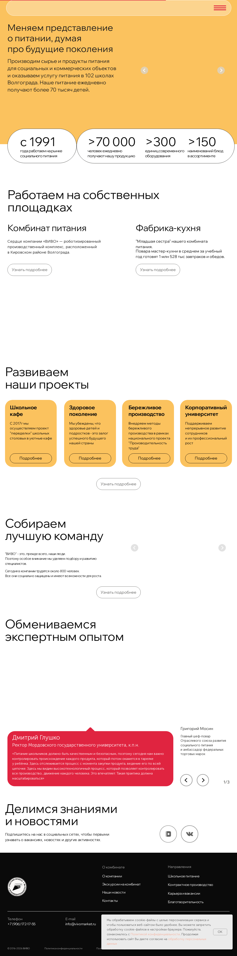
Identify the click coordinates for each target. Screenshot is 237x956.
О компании (112, 876)
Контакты (110, 900)
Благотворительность (185, 902)
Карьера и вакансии (184, 893)
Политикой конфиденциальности (155, 934)
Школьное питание (183, 876)
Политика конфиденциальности (63, 948)
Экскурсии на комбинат (121, 884)
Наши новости (113, 892)
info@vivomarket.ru (80, 924)
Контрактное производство (190, 884)
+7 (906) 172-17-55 (21, 924)
